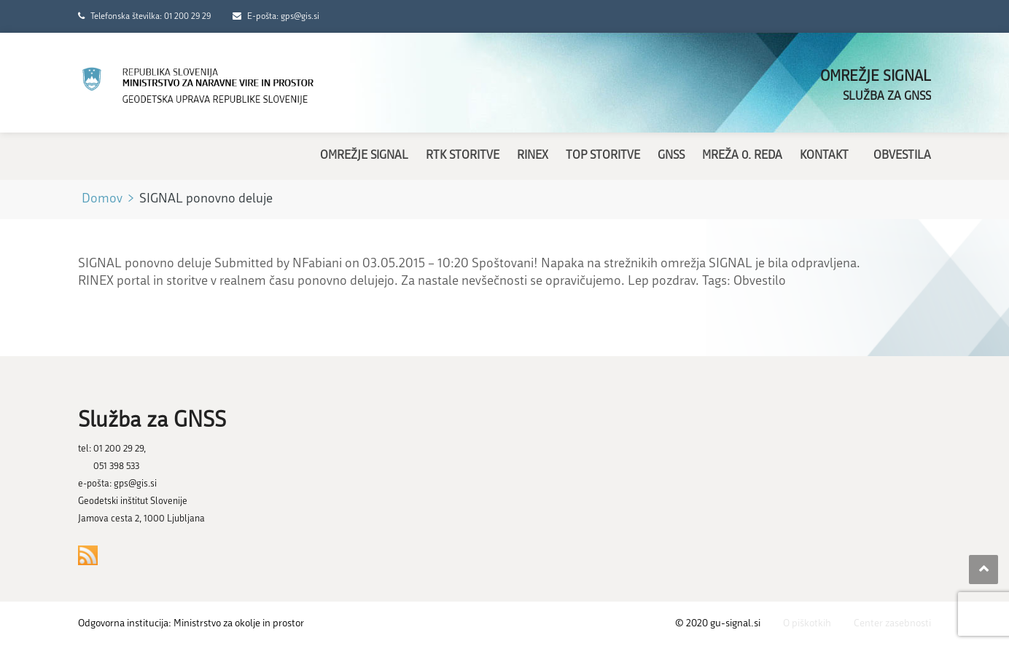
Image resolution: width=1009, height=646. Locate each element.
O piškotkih (807, 623)
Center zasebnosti (892, 623)
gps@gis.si (135, 484)
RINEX (532, 156)
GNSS (671, 156)
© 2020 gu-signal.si (717, 623)
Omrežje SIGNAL (364, 156)
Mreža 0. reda (742, 156)
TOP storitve (603, 156)
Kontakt (824, 156)
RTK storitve (462, 156)
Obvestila (902, 156)
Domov (102, 199)
